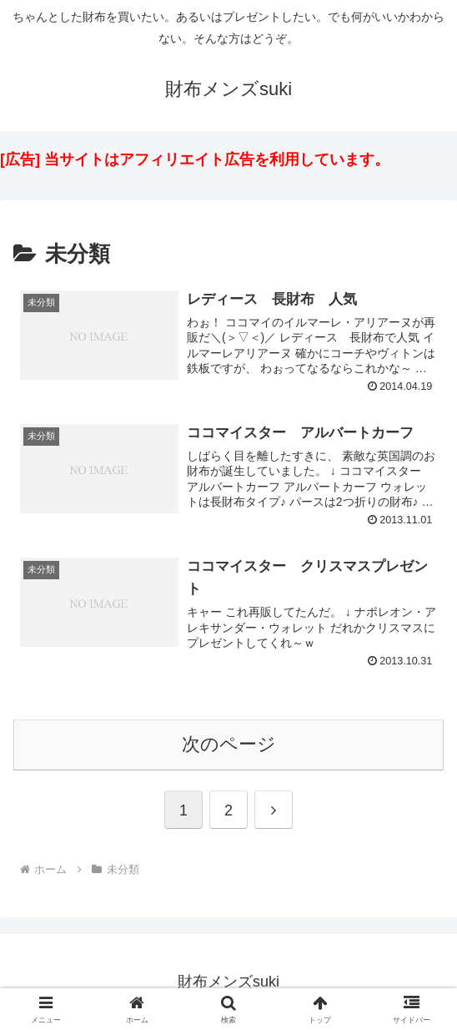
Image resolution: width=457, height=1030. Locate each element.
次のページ (229, 744)
